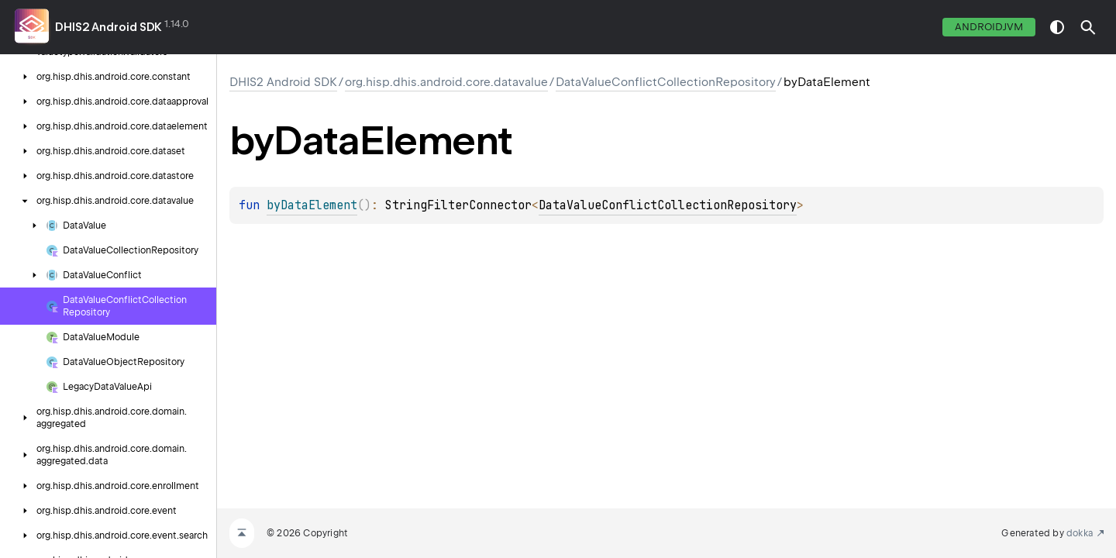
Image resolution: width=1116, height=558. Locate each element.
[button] (1088, 27)
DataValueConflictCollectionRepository (666, 82)
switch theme (1057, 27)
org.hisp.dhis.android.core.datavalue (446, 82)
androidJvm (989, 27)
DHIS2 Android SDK (108, 27)
